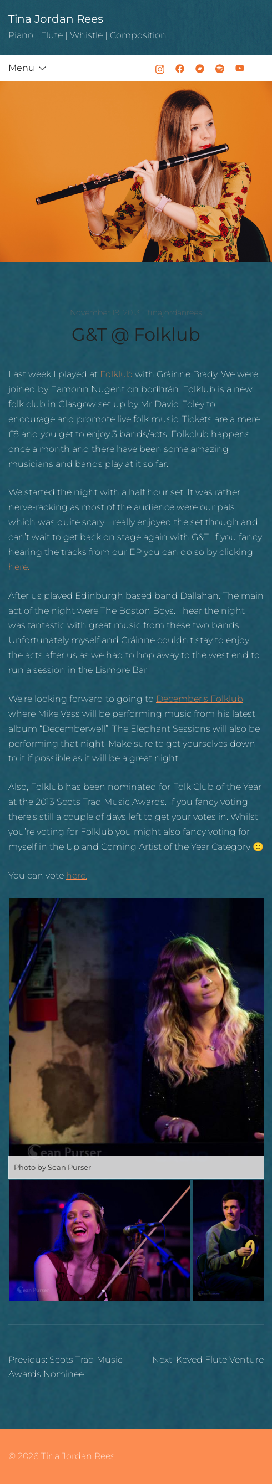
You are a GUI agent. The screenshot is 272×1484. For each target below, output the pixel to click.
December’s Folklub (199, 699)
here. (18, 567)
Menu (21, 68)
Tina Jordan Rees (55, 18)
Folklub (116, 374)
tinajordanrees (175, 312)
